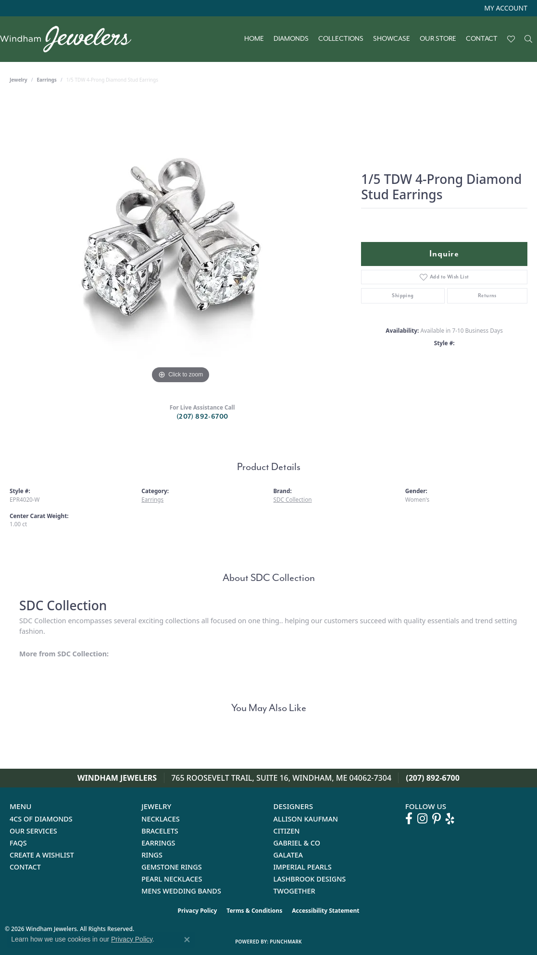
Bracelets (159, 830)
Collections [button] (340, 39)
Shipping (402, 295)
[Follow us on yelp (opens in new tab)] (450, 818)
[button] (504, 8)
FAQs (18, 842)
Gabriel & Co (297, 842)
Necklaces (160, 818)
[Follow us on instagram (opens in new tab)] (422, 818)
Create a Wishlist (42, 854)
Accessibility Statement (325, 911)
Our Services (33, 830)
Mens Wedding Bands (181, 890)
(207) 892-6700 (202, 416)
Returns (487, 295)
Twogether (294, 890)
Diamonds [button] (291, 39)
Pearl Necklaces (171, 878)
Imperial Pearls (303, 866)
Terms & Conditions (254, 911)
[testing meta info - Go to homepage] (70, 39)
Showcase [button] (391, 39)
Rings (151, 854)
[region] (181, 242)
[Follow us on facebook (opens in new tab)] (408, 818)
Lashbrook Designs (310, 878)
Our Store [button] (438, 39)
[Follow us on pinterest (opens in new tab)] (436, 818)
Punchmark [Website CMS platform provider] (286, 941)
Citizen (287, 830)
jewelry (18, 79)
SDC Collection (293, 499)
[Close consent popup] (187, 940)
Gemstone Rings (171, 866)
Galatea (288, 854)
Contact (482, 39)
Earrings (47, 79)
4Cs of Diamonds (41, 818)
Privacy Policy (197, 911)
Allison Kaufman (306, 818)
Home (254, 39)
